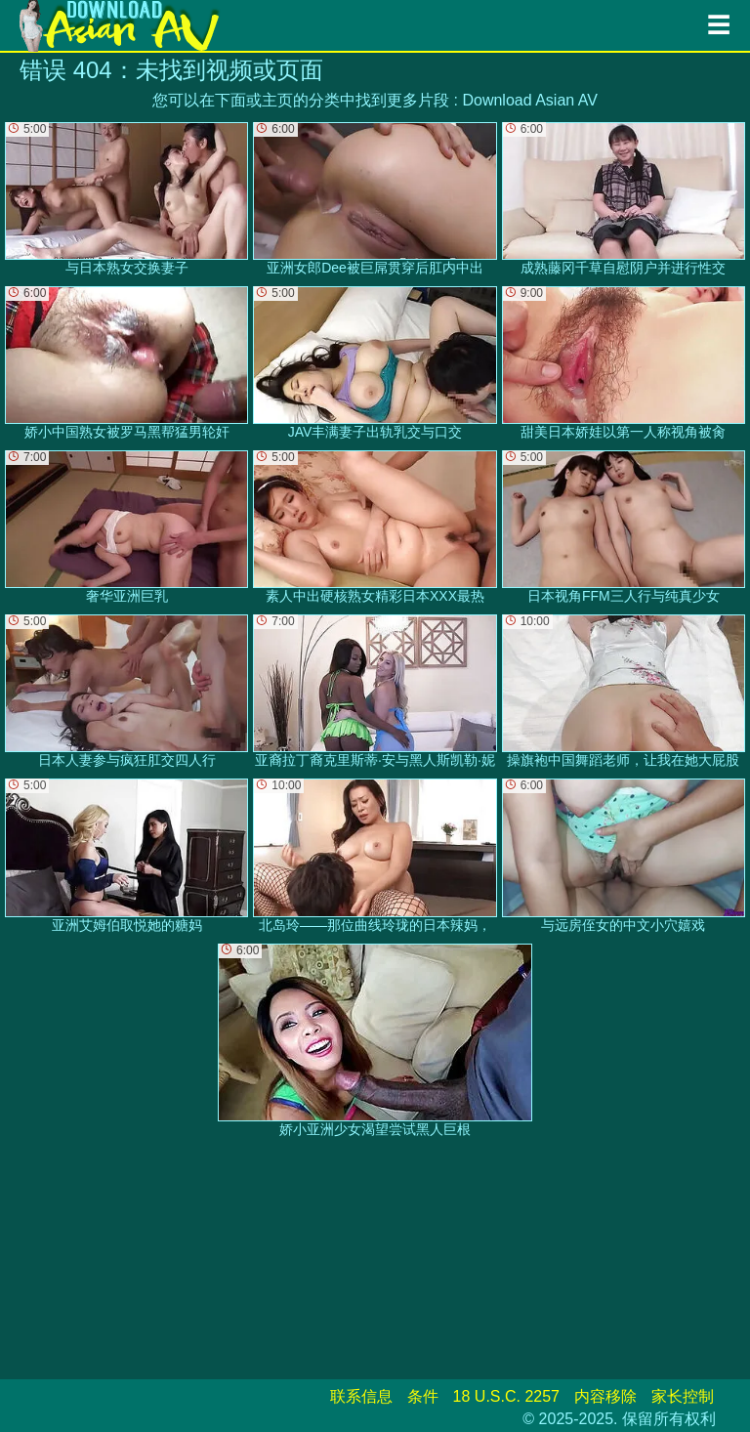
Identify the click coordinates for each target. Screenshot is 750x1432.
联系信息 (361, 1396)
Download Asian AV (529, 100)
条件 (422, 1396)
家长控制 (682, 1396)
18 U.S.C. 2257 (506, 1396)
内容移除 (605, 1396)
